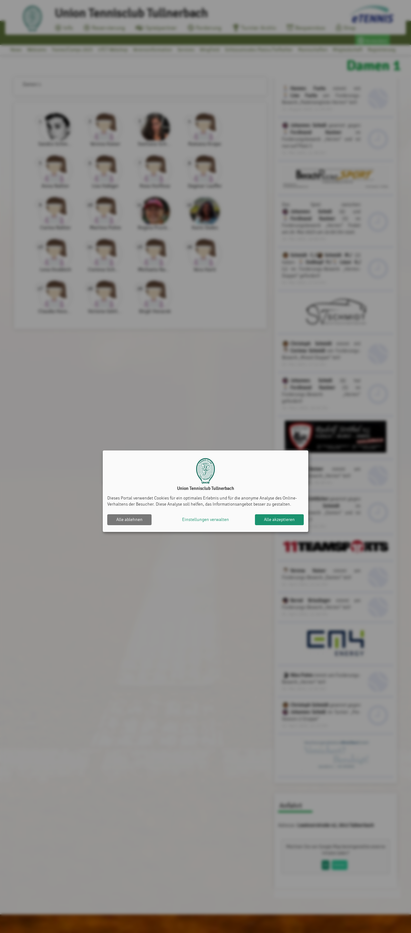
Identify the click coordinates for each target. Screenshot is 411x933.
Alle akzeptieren (279, 519)
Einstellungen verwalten (205, 519)
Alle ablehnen (129, 519)
